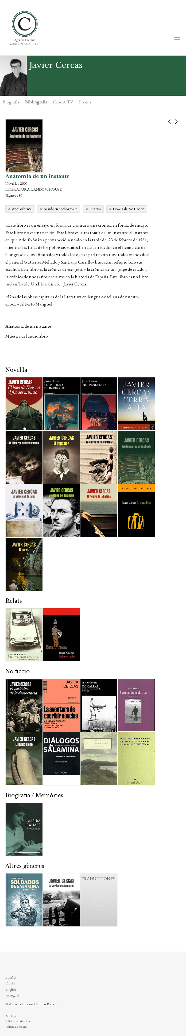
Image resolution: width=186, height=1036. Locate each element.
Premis (85, 102)
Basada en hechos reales (60, 208)
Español (10, 977)
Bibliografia (36, 102)
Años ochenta (22, 208)
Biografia (11, 102)
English (10, 989)
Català (10, 983)
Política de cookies (16, 1027)
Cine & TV (63, 102)
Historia (95, 208)
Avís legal (11, 1016)
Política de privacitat (17, 1021)
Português (12, 995)
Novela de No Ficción (128, 208)
